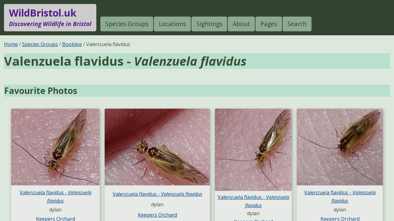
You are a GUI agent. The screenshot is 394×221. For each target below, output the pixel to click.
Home (11, 44)
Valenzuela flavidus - (157, 194)
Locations (172, 24)
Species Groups (126, 24)
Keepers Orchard (157, 214)
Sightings (209, 24)
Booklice (72, 44)
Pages (268, 24)
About (241, 24)
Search (297, 24)
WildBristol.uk (50, 17)
